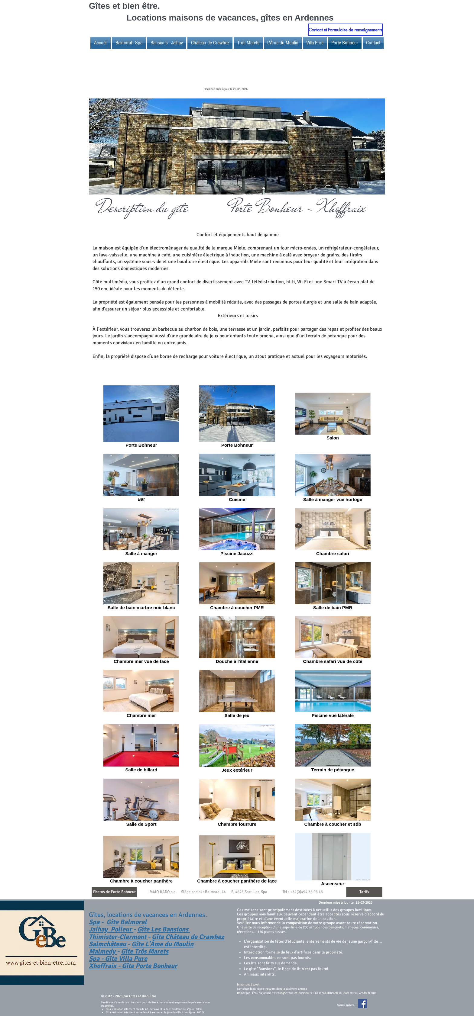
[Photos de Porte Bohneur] (114, 892)
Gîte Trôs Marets (144, 951)
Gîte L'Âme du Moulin (162, 944)
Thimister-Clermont (118, 937)
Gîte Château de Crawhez (188, 937)
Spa (94, 922)
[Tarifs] (364, 892)
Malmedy (103, 951)
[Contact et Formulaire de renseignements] (345, 30)
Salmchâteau (108, 944)
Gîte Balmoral (126, 922)
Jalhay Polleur (111, 929)
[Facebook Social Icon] (362, 1003)
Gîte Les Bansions (163, 929)
